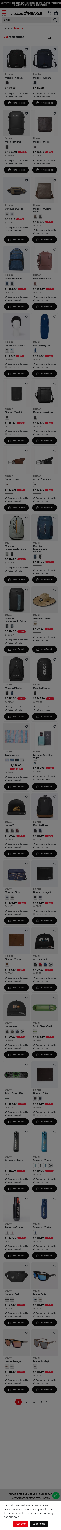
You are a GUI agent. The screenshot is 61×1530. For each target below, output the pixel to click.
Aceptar (21, 1524)
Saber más (39, 1524)
